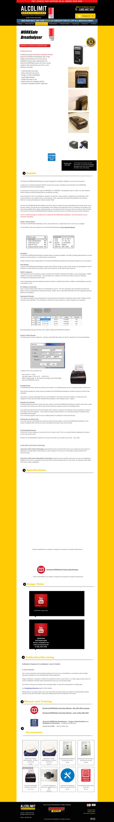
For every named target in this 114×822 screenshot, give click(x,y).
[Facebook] (91, 819)
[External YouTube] (68, 603)
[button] (87, 16)
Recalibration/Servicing (31, 688)
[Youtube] (94, 819)
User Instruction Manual (68, 227)
